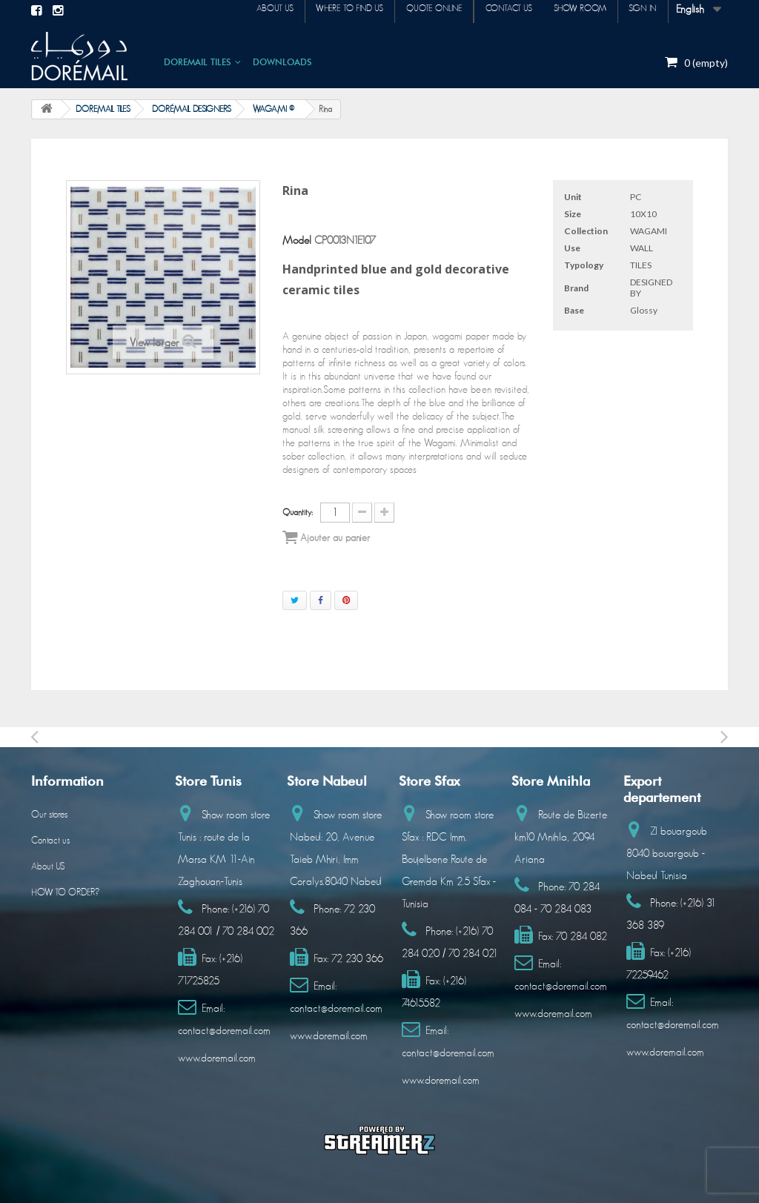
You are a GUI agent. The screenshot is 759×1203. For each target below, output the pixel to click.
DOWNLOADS (282, 61)
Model (296, 240)
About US (47, 867)
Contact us (488, 10)
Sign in (639, 10)
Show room (568, 10)
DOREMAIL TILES (197, 61)
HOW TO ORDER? (65, 893)
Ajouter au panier (326, 537)
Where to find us (314, 10)
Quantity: (297, 512)
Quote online (406, 10)
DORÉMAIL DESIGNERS (191, 109)
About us (231, 10)
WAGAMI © (273, 109)
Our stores (49, 815)
